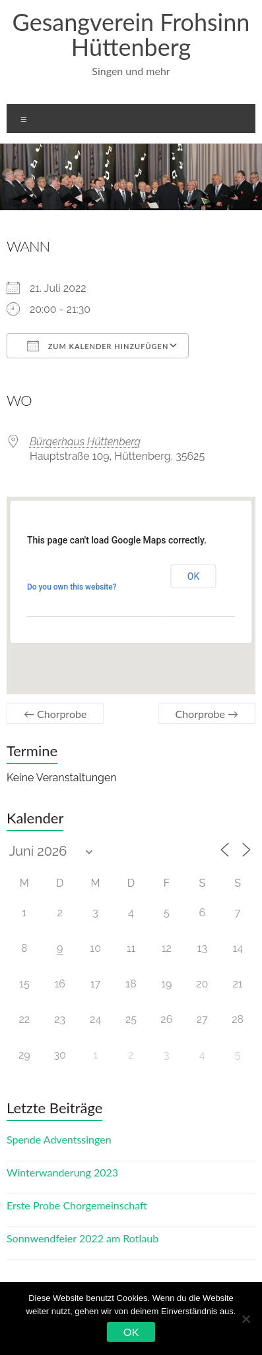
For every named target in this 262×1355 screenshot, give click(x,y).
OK (131, 1331)
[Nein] (245, 1318)
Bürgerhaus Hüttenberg (85, 441)
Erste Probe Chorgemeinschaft (77, 1205)
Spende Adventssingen (59, 1139)
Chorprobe (55, 713)
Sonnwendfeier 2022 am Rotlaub (82, 1238)
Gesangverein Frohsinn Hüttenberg (131, 34)
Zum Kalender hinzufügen (97, 346)
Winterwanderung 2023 (62, 1172)
